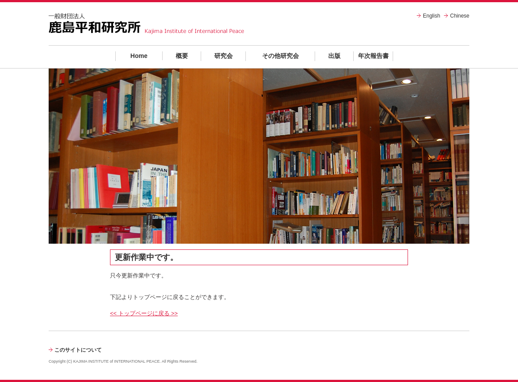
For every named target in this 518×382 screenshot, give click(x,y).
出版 (334, 55)
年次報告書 (373, 55)
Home (139, 55)
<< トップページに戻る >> (144, 313)
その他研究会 (280, 55)
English (431, 15)
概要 (182, 55)
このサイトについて (78, 350)
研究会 (223, 55)
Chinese (459, 15)
